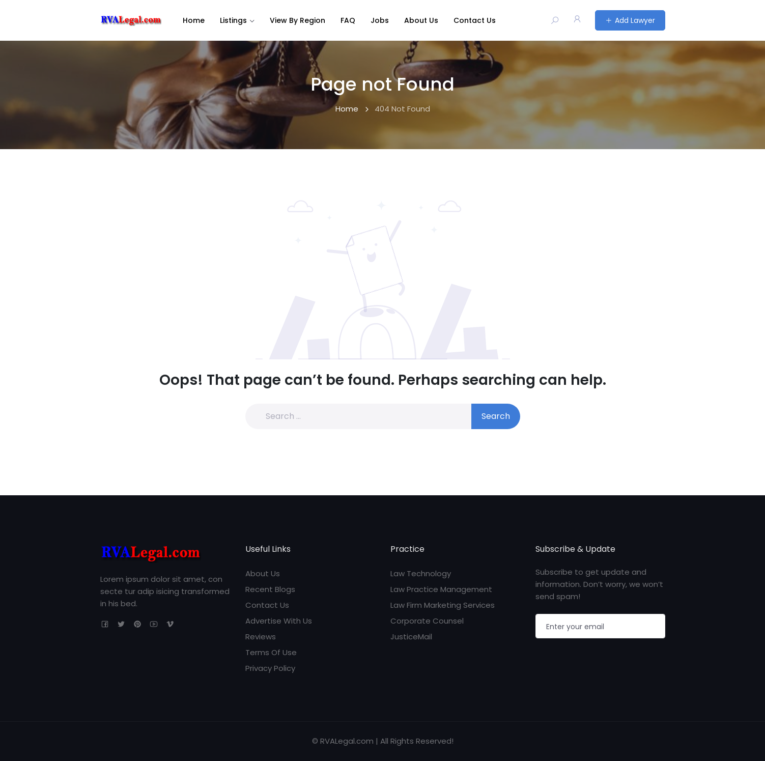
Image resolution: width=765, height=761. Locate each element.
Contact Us (475, 20)
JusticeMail (411, 636)
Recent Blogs (270, 589)
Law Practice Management (441, 589)
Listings (233, 20)
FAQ (348, 20)
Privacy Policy (270, 668)
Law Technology (420, 573)
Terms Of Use (271, 652)
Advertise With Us (278, 620)
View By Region (297, 20)
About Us (421, 20)
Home (194, 20)
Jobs (380, 20)
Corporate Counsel (427, 620)
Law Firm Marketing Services (442, 605)
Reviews (260, 636)
